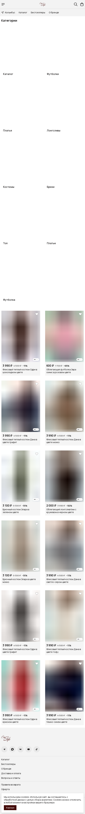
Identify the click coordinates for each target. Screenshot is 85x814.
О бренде (54, 12)
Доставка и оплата (11, 773)
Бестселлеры (38, 12)
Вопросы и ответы (10, 778)
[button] (20, 336)
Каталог (23, 12)
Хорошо (10, 807)
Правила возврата (10, 784)
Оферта (5, 789)
